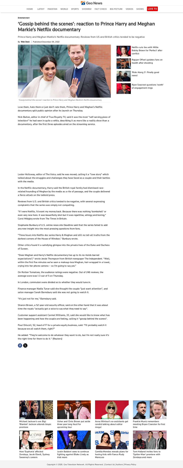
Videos (129, 9)
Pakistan (52, 9)
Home (30, 9)
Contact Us (110, 464)
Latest (40, 9)
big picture (116, 9)
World (64, 9)
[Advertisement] (64, 149)
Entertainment (23, 18)
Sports (75, 9)
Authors (119, 464)
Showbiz (86, 9)
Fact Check (101, 9)
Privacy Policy (130, 464)
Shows (140, 9)
